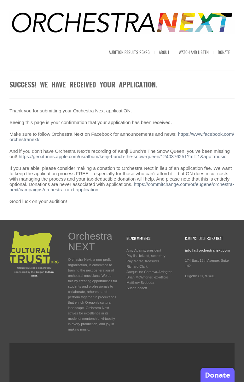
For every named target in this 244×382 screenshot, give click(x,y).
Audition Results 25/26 (129, 52)
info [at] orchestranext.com (207, 250)
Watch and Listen (194, 52)
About (164, 52)
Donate (224, 52)
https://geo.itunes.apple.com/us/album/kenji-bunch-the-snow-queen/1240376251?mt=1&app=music (122, 156)
